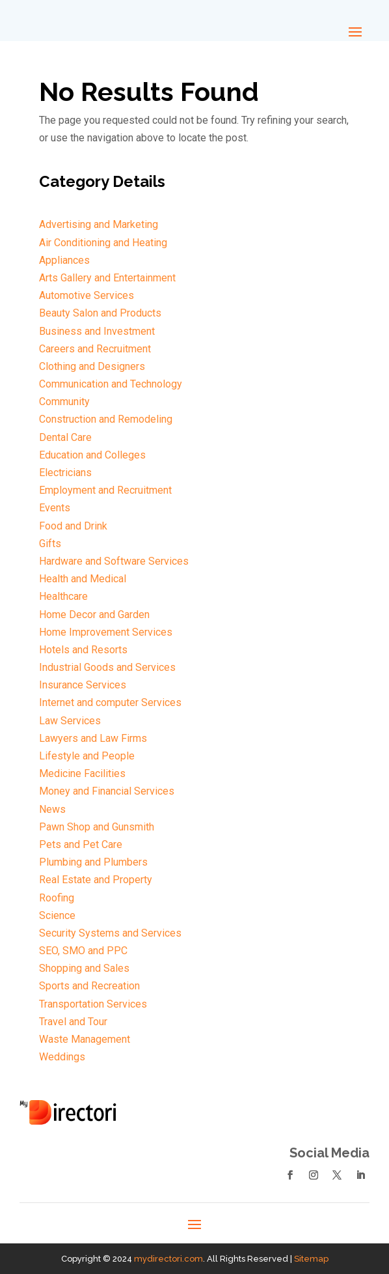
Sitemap (311, 1259)
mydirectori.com (168, 1259)
